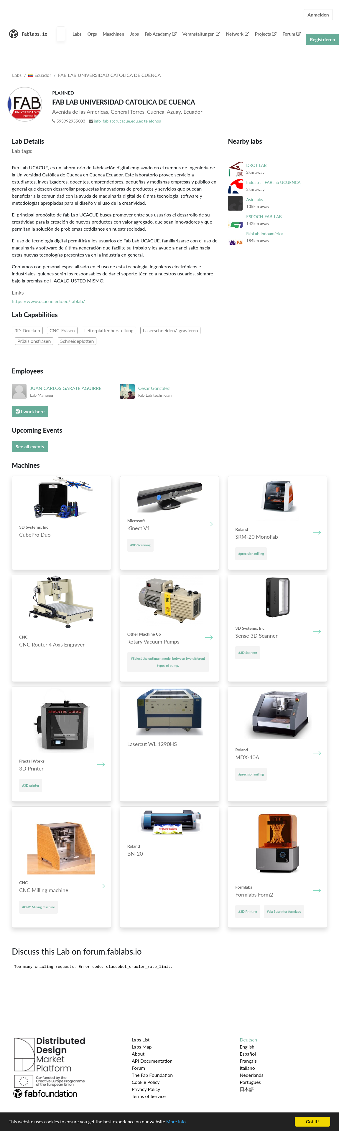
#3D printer (30, 785)
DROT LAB (256, 165)
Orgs (92, 34)
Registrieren (322, 39)
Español (248, 1053)
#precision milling (251, 553)
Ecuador (39, 75)
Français (248, 1061)
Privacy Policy (146, 1089)
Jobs (134, 34)
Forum (291, 34)
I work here (30, 411)
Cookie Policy (146, 1082)
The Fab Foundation (152, 1075)
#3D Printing (247, 911)
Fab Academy (161, 34)
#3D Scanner (247, 652)
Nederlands (251, 1075)
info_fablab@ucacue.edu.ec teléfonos (127, 120)
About (138, 1053)
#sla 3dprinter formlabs (284, 911)
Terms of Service (149, 1096)
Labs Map (142, 1046)
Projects (266, 34)
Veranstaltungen (201, 34)
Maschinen (113, 34)
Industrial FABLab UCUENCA (273, 182)
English (247, 1046)
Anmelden (318, 14)
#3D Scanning (140, 545)
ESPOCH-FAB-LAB (264, 216)
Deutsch (248, 1039)
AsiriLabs (254, 199)
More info (181, 1122)
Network (237, 34)
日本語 (247, 1089)
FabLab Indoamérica (264, 233)
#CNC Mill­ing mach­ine (38, 907)
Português (250, 1082)
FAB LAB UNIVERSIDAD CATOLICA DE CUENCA (109, 75)
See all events (30, 446)
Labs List (141, 1039)
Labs (77, 34)
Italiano (247, 1068)
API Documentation (152, 1061)
